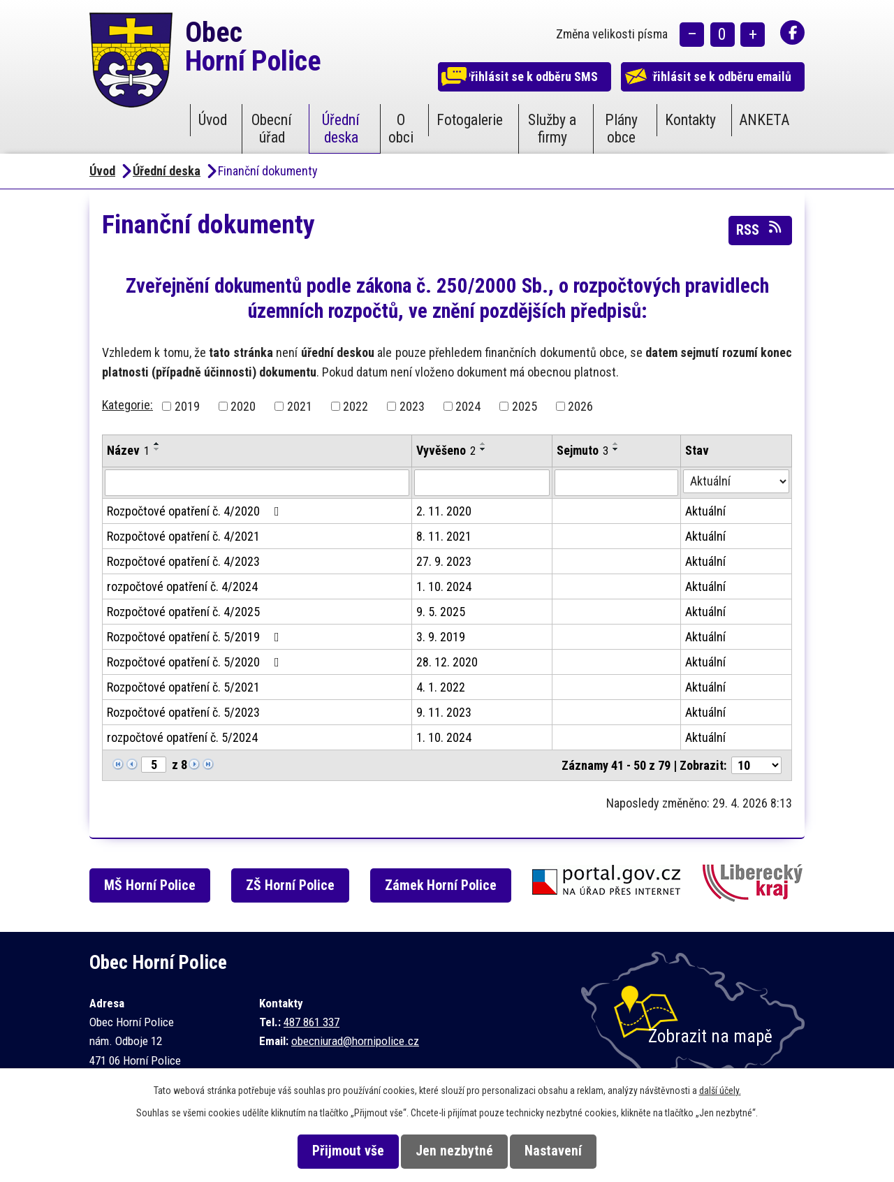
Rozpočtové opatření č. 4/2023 (183, 561)
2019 (187, 406)
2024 (468, 406)
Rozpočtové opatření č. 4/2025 (183, 611)
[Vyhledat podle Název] (257, 482)
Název (128, 450)
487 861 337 (311, 1022)
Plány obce (621, 128)
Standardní (722, 35)
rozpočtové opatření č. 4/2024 (182, 586)
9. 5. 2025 (440, 611)
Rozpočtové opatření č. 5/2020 (196, 662)
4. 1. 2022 (440, 687)
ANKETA (764, 120)
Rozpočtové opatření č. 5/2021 (183, 687)
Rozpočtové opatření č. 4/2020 (196, 511)
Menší (692, 35)
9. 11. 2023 (443, 712)
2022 (355, 406)
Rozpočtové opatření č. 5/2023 (183, 712)
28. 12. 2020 (447, 662)
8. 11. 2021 (443, 536)
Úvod (212, 120)
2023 (412, 406)
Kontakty (690, 120)
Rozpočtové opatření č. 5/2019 (196, 636)
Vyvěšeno (446, 450)
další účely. (720, 1090)
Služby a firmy (552, 128)
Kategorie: (127, 404)
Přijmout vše (336, 1151)
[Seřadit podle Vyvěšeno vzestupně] (483, 443)
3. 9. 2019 (440, 636)
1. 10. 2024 (443, 586)
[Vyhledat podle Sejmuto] (616, 482)
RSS (760, 229)
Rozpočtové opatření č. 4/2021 (183, 536)
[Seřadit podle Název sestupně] (157, 449)
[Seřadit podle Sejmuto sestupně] (616, 449)
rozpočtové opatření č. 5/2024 (182, 737)
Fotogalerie (470, 120)
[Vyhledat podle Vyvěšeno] (482, 482)
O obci (400, 128)
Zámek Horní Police (452, 885)
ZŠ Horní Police (299, 885)
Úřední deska (341, 128)
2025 (524, 406)
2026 (580, 406)
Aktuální (705, 511)
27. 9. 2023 (443, 561)
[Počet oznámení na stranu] (756, 765)
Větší (752, 35)
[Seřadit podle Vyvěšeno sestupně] (483, 449)
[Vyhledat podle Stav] (736, 481)
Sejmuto (582, 450)
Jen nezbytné (454, 1151)
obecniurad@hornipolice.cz (355, 1041)
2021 (299, 406)
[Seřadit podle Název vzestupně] (157, 443)
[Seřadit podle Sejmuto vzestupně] (616, 443)
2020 (243, 406)
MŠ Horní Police (156, 885)
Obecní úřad (271, 128)
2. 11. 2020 (443, 511)
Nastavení (565, 1151)
